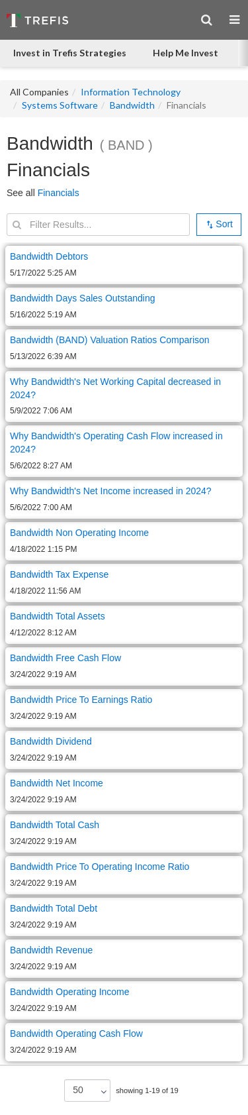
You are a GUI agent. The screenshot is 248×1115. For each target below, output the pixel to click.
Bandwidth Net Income (56, 783)
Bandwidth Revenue (51, 950)
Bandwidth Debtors (49, 256)
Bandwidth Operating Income (70, 991)
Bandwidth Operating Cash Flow (76, 1033)
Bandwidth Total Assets (57, 616)
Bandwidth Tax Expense (59, 574)
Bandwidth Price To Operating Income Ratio (99, 866)
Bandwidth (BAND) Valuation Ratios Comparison (110, 340)
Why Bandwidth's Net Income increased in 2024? (112, 491)
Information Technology (131, 91)
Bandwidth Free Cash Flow (65, 658)
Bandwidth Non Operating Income (79, 532)
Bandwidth (132, 105)
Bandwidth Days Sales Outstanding (82, 298)
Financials (58, 192)
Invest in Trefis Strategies (69, 52)
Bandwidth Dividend (51, 741)
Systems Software (60, 105)
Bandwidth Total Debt (53, 908)
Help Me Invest (185, 52)
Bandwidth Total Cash (54, 825)
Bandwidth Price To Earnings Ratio (81, 699)
